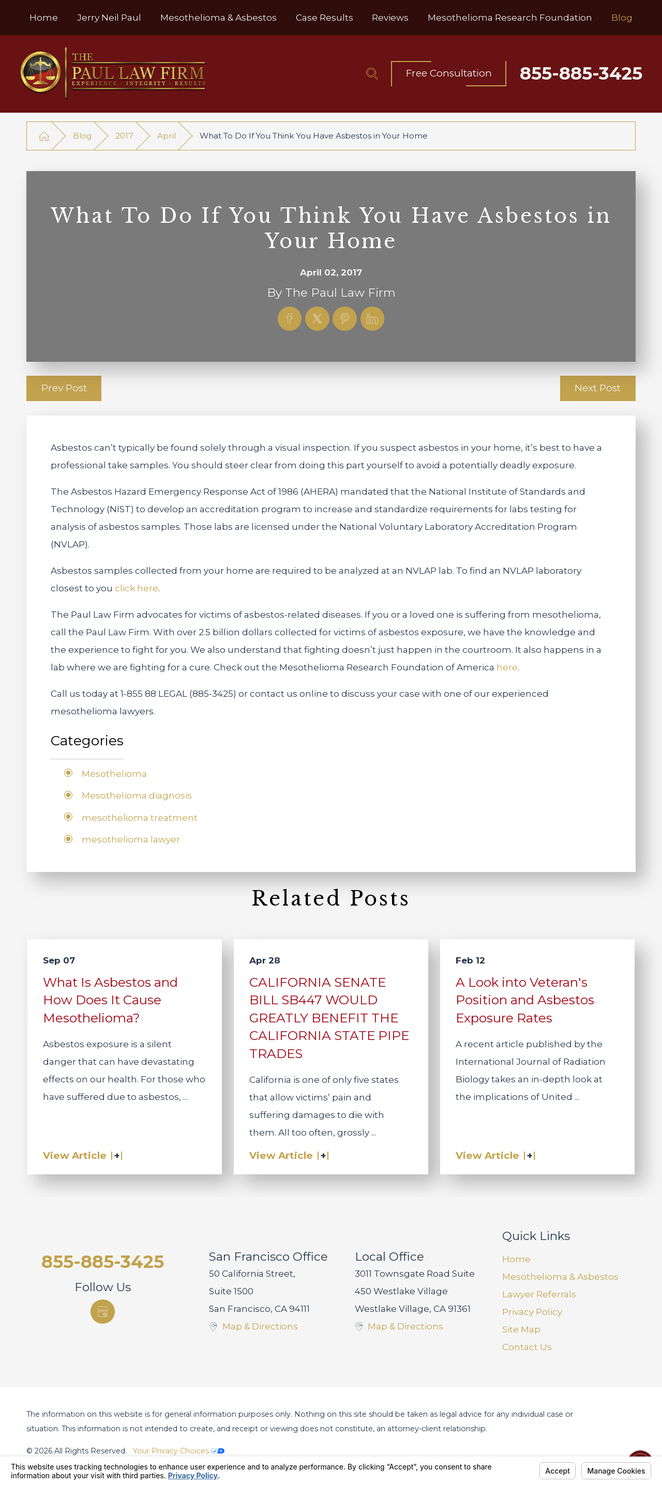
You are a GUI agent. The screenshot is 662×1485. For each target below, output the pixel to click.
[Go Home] (44, 136)
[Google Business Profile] (103, 1311)
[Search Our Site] (372, 74)
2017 (124, 136)
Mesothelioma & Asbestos (560, 1277)
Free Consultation (449, 73)
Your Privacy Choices (178, 1451)
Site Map (521, 1329)
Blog (82, 136)
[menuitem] (43, 17)
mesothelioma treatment (140, 818)
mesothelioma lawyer (131, 839)
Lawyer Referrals (539, 1294)
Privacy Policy (532, 1312)
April (166, 136)
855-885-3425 (581, 73)
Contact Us (527, 1347)
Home (516, 1259)
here (507, 667)
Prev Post (64, 388)
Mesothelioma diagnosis (137, 795)
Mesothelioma (114, 774)
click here (136, 588)
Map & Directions (260, 1326)
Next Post (598, 388)
